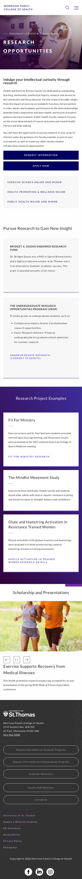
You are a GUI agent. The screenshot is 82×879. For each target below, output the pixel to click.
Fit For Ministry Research (30, 456)
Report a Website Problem (20, 822)
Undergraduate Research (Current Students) (37, 357)
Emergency (10, 847)
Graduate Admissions (41, 773)
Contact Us (41, 799)
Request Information (41, 155)
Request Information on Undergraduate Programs (41, 761)
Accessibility (11, 834)
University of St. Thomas (19, 815)
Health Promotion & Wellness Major (37, 192)
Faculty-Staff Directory (41, 787)
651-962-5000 (11, 734)
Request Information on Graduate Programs (41, 749)
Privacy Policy (12, 841)
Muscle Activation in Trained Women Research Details (37, 561)
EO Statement (12, 828)
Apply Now (41, 165)
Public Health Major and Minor (33, 201)
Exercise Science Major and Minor (35, 182)
